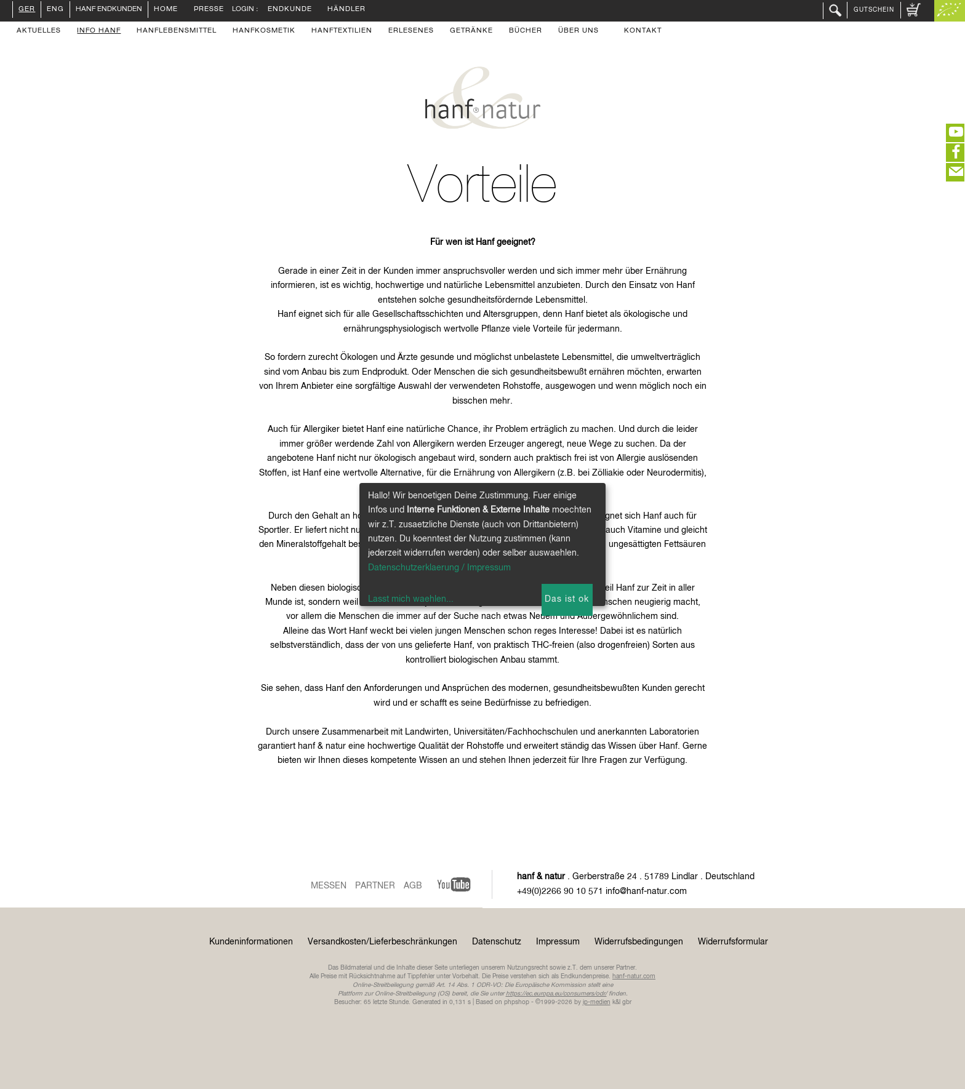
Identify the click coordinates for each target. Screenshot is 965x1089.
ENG (55, 10)
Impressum (558, 942)
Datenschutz (496, 942)
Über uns (578, 31)
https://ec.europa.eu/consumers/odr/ (556, 994)
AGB (413, 886)
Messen (328, 886)
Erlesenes (411, 31)
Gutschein (874, 10)
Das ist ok (567, 599)
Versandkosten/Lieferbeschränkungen (382, 942)
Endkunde (290, 10)
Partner (375, 886)
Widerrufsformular (733, 942)
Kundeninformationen (251, 942)
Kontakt (643, 31)
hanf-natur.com (633, 976)
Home (166, 10)
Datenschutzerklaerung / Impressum (439, 568)
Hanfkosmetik (264, 31)
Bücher (525, 31)
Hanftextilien (341, 31)
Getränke (471, 31)
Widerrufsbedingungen (639, 942)
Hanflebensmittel (177, 31)
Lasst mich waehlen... (411, 599)
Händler (346, 10)
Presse (209, 10)
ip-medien (597, 1002)
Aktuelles (39, 31)
